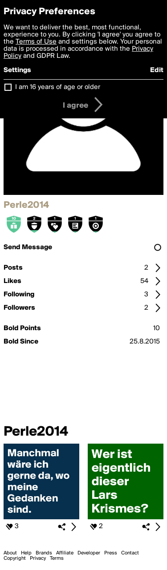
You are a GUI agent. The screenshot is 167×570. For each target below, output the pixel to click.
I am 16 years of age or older (57, 87)
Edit (156, 70)
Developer (88, 553)
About (10, 553)
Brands (44, 553)
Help (26, 553)
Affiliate (64, 553)
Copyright (15, 558)
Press (110, 553)
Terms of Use (36, 41)
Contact (130, 553)
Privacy (38, 558)
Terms (57, 558)
